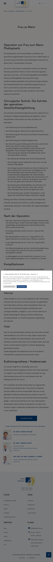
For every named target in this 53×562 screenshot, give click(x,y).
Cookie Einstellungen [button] (9, 286)
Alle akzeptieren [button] (22, 286)
